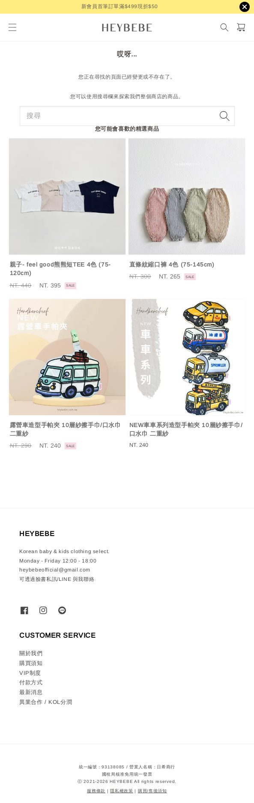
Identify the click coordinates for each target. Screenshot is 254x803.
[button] (12, 27)
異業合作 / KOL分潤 (45, 702)
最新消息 (30, 692)
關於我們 (30, 653)
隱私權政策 (121, 790)
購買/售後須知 (152, 790)
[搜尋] (224, 27)
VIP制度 (30, 673)
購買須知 (30, 663)
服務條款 (96, 790)
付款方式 (30, 682)
